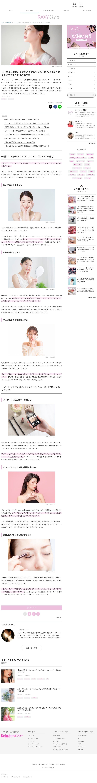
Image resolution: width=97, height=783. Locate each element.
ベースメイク (72, 64)
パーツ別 (83, 171)
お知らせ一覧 (57, 735)
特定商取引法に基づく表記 (60, 749)
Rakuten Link (81, 746)
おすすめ (26, 679)
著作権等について (54, 764)
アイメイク (8, 96)
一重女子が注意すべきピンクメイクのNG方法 (19, 142)
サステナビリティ (27, 777)
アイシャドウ (80, 161)
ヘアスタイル (77, 168)
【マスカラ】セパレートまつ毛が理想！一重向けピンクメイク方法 (26, 134)
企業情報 (34, 764)
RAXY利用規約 (57, 746)
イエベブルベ (41, 679)
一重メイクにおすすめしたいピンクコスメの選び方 (21, 138)
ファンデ (81, 175)
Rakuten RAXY (9, 4)
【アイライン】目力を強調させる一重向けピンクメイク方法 (24, 131)
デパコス (72, 175)
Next (58, 617)
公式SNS (66, 10)
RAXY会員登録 (82, 735)
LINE (79, 744)
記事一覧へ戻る (31, 648)
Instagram (81, 741)
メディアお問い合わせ (59, 738)
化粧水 (91, 171)
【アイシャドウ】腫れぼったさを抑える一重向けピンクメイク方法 (26, 123)
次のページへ (31, 608)
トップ (11, 10)
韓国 (71, 161)
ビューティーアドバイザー (35, 746)
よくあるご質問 (86, 10)
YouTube (80, 749)
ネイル (70, 80)
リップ (33, 679)
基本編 (91, 157)
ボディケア (71, 72)
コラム (70, 84)
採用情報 (62, 764)
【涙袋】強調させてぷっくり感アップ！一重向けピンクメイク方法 (26, 127)
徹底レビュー (77, 164)
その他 (70, 88)
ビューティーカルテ (33, 744)
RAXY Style (29, 10)
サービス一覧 (4, 777)
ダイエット (90, 175)
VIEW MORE (91, 143)
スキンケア (71, 60)
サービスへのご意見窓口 (60, 744)
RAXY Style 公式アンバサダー (77, 157)
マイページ (31, 741)
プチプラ (87, 168)
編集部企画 (90, 154)
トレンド (10, 99)
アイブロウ (34, 698)
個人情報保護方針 (43, 764)
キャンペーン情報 (48, 10)
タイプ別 (87, 178)
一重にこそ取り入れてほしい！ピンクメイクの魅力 (21, 119)
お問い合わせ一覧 (15, 777)
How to (3, 99)
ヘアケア (71, 76)
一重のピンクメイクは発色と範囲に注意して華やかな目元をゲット (26, 146)
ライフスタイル (77, 178)
